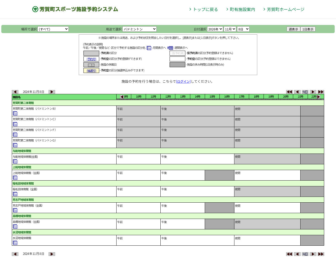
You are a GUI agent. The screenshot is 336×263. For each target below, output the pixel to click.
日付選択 (200, 29)
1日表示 (308, 29)
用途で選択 (114, 29)
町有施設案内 (242, 9)
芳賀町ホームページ (285, 9)
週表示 (293, 29)
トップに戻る (205, 9)
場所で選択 (29, 29)
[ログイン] (183, 81)
